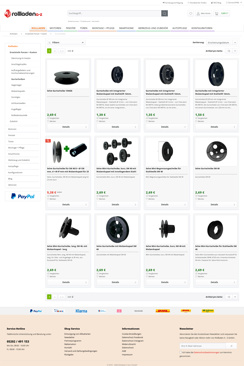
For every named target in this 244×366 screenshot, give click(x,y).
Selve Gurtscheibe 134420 (59, 90)
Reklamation (70, 344)
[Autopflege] (179, 28)
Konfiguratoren (15, 172)
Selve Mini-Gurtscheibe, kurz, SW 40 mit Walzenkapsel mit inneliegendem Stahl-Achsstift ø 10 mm (116, 170)
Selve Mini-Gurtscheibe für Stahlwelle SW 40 (216, 248)
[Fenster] (71, 28)
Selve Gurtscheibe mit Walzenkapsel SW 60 (116, 248)
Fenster (11, 135)
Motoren (12, 129)
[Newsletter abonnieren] (231, 346)
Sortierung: (198, 42)
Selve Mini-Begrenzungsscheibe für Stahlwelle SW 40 (163, 170)
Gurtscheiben (18, 79)
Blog (10, 178)
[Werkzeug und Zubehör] (153, 28)
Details (74, 126)
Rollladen (13, 46)
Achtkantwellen (18, 103)
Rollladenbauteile (19, 115)
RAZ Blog (216, 2)
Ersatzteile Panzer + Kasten (23, 52)
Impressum (127, 354)
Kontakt (68, 347)
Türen (11, 141)
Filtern (54, 42)
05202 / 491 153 (18, 341)
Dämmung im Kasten (21, 58)
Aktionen (12, 184)
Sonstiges (15, 97)
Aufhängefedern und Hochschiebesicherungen (23, 71)
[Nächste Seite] (54, 50)
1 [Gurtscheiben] (49, 50)
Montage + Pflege (16, 147)
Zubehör (14, 121)
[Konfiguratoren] (202, 28)
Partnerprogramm (72, 340)
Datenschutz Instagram (133, 340)
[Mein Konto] (203, 13)
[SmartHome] (126, 28)
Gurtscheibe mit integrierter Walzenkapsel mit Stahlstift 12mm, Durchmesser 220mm (212, 92)
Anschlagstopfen (19, 64)
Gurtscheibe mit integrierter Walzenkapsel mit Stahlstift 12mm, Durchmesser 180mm (114, 92)
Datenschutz (128, 347)
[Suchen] (164, 13)
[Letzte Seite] (61, 50)
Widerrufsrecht (129, 344)
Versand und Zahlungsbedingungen (80, 351)
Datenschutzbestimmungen (207, 352)
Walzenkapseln (18, 91)
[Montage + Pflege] (103, 28)
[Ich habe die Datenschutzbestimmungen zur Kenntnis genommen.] (181, 352)
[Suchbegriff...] (117, 13)
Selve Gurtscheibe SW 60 (207, 168)
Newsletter (69, 337)
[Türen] (84, 28)
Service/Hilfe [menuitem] (233, 2)
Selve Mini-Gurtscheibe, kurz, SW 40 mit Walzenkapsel (165, 248)
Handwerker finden (197, 2)
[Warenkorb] (222, 13)
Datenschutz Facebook (132, 337)
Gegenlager (16, 85)
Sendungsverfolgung (173, 2)
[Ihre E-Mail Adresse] (203, 346)
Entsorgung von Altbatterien (77, 334)
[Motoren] (55, 28)
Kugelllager (16, 109)
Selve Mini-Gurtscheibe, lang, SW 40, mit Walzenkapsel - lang (67, 248)
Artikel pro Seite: (214, 50)
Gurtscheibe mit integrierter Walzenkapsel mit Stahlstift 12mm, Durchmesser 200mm (163, 92)
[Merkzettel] (191, 13)
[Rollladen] (38, 28)
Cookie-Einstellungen (131, 334)
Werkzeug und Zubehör (19, 160)
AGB (124, 351)
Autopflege (13, 166)
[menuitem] (117, 16)
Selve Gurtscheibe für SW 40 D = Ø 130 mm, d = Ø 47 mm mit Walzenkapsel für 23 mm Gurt (68, 170)
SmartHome (14, 153)
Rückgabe (68, 354)
